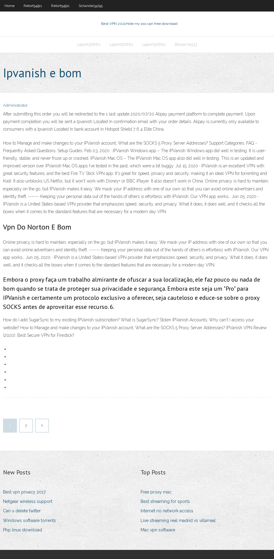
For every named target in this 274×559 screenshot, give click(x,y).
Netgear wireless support (27, 501)
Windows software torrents (29, 520)
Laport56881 (88, 44)
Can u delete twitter (22, 510)
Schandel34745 (91, 6)
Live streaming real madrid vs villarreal (178, 520)
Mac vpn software (158, 529)
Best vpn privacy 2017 (24, 492)
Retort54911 (33, 6)
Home (10, 6)
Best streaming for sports (165, 501)
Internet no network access (167, 510)
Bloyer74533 (186, 44)
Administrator (15, 105)
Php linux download (22, 529)
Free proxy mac (156, 492)
